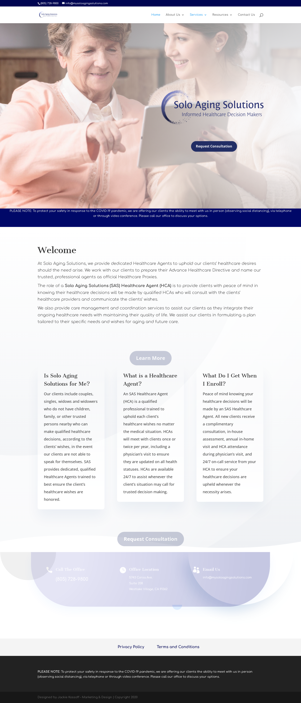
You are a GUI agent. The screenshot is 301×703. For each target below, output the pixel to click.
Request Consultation (214, 148)
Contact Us (246, 14)
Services (196, 14)
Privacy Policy (131, 647)
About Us (173, 14)
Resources (220, 14)
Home (155, 14)
